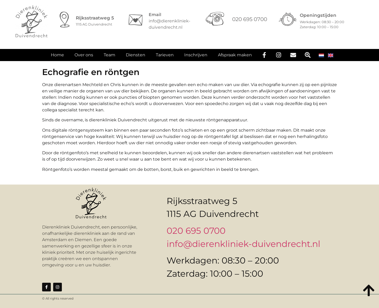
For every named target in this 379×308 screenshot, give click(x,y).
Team (109, 57)
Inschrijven (195, 57)
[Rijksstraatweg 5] (65, 20)
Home (57, 57)
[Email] (135, 20)
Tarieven (165, 57)
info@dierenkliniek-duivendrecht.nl (243, 244)
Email (155, 14)
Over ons (83, 57)
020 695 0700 (196, 230)
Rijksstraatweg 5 (95, 18)
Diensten (135, 57)
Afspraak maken (235, 57)
